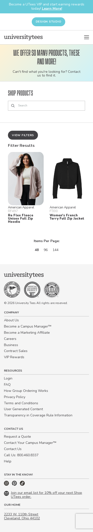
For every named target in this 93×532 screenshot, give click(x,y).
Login (8, 378)
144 (56, 250)
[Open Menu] (86, 37)
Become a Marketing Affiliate (27, 332)
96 (46, 250)
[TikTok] (22, 484)
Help (7, 461)
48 (37, 250)
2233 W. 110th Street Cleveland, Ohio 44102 (22, 516)
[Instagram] (7, 484)
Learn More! (52, 8)
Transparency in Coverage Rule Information (38, 415)
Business (11, 345)
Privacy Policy (14, 397)
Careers (10, 338)
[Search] (46, 106)
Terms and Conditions (21, 403)
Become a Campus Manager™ (27, 326)
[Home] (23, 37)
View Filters (23, 135)
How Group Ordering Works (26, 390)
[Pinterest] (15, 484)
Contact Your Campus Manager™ (30, 442)
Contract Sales (16, 351)
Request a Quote (17, 436)
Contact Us (13, 449)
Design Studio (49, 22)
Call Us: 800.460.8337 (21, 455)
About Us (11, 320)
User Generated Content (23, 409)
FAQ (7, 384)
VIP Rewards (14, 357)
